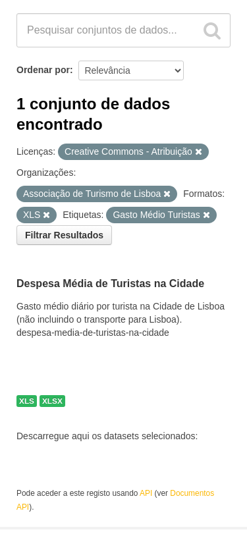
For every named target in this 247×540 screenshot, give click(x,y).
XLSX (52, 401)
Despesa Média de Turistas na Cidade (110, 284)
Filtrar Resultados (64, 235)
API (146, 493)
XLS (26, 401)
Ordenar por (43, 70)
